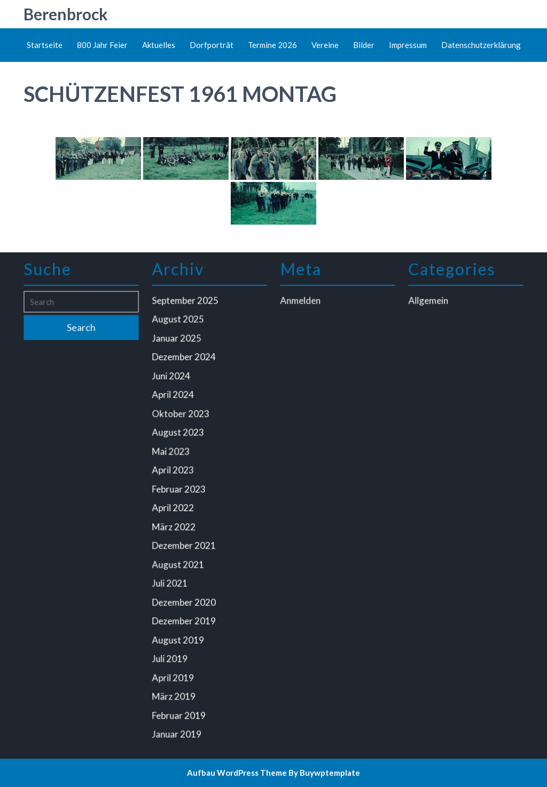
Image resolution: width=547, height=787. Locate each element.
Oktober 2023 (181, 415)
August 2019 (178, 636)
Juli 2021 (170, 580)
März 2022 (174, 525)
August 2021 (178, 562)
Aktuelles (158, 45)
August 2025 (178, 324)
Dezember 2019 (184, 617)
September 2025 (185, 305)
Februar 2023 (179, 489)
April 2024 (173, 397)
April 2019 (173, 672)
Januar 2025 (177, 342)
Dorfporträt (211, 45)
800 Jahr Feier (102, 45)
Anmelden (301, 305)
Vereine (325, 45)
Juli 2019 (170, 654)
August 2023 (178, 434)
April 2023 (173, 470)
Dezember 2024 (184, 360)
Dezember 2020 (184, 599)
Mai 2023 (171, 452)
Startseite (44, 45)
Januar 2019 (177, 727)
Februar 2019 (179, 709)
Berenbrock (66, 13)
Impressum (408, 45)
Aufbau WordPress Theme (237, 772)
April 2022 (173, 507)
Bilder (363, 45)
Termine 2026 (272, 45)
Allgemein (429, 305)
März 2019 (174, 691)
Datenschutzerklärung (481, 45)
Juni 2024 (172, 378)
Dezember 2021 (184, 544)
